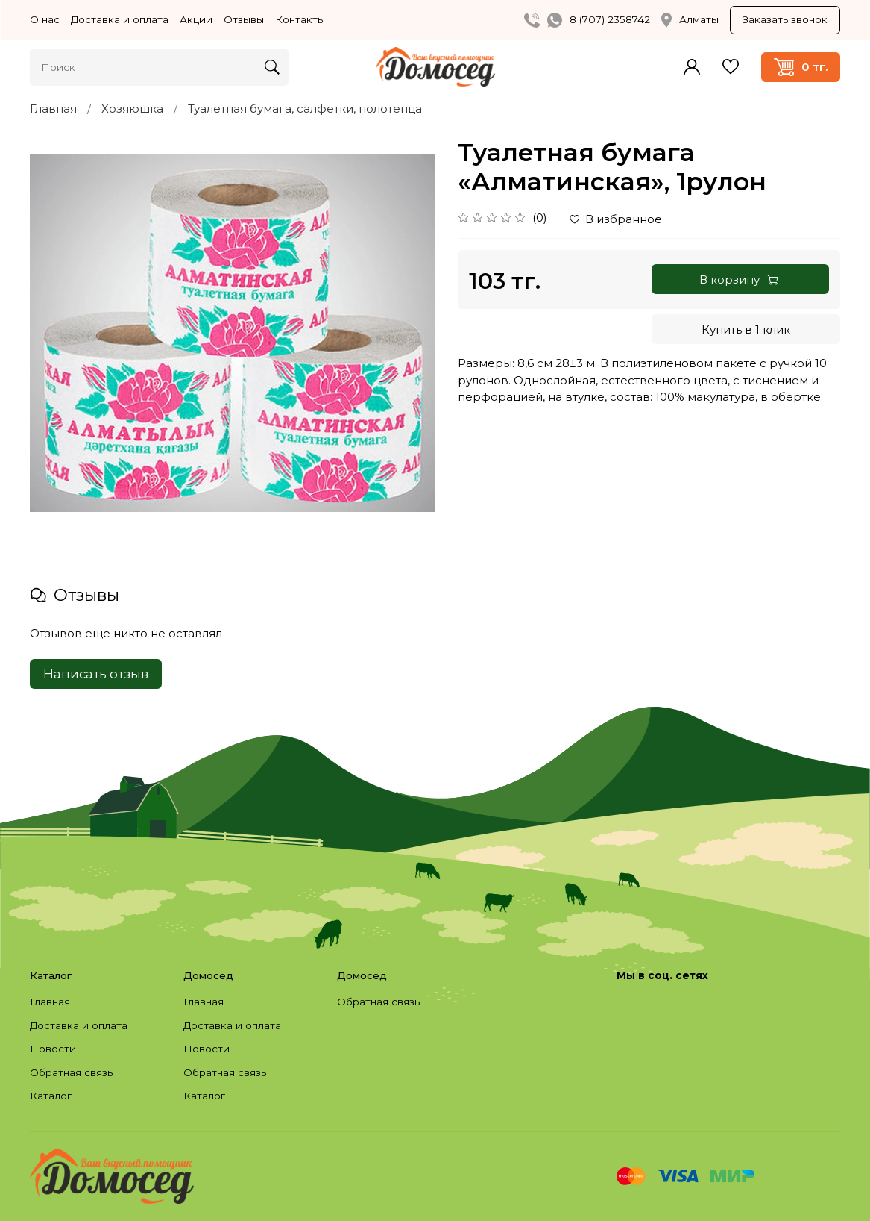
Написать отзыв (95, 673)
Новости (53, 1049)
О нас (45, 19)
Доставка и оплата (119, 19)
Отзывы (244, 19)
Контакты (300, 19)
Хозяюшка (132, 109)
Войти (692, 67)
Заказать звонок (785, 19)
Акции (196, 19)
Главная (53, 109)
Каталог (51, 1096)
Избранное (730, 66)
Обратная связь (71, 1072)
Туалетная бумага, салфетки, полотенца (305, 109)
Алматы (690, 20)
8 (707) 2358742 (610, 19)
